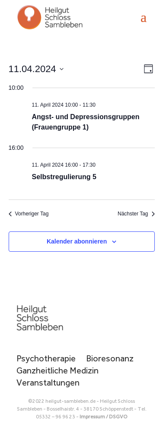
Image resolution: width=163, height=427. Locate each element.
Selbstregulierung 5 (64, 176)
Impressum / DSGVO (104, 417)
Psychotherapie (46, 358)
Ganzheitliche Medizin (57, 370)
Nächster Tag (136, 214)
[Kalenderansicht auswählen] (148, 69)
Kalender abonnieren (77, 241)
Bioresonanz (110, 358)
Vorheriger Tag (29, 214)
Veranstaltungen (48, 382)
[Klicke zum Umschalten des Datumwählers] (36, 69)
